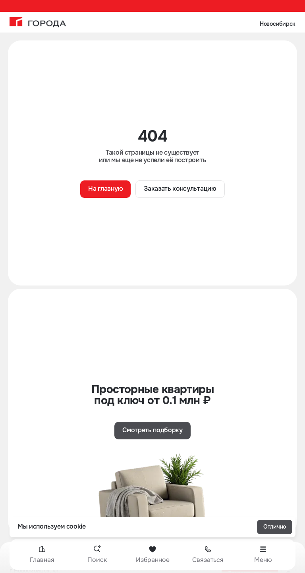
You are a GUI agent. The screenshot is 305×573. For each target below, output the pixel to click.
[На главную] (38, 22)
